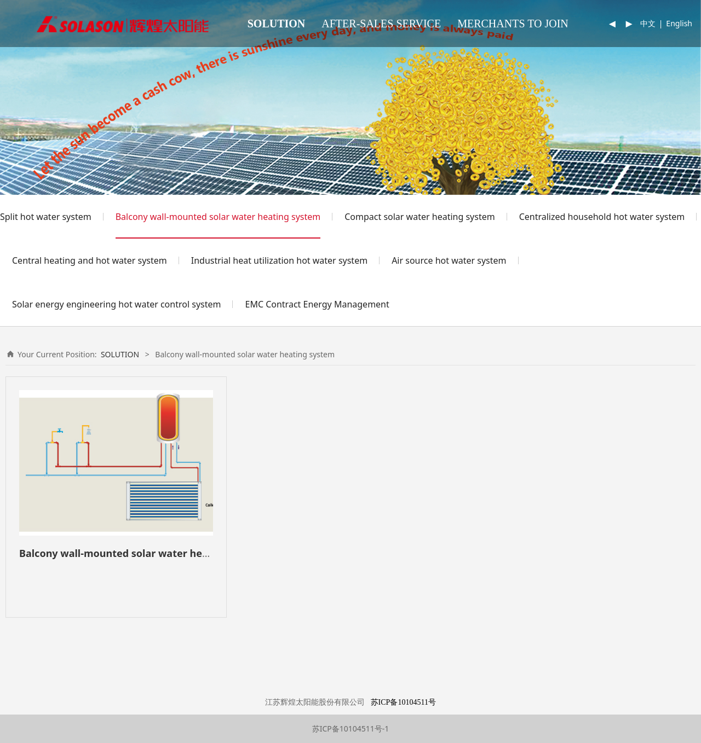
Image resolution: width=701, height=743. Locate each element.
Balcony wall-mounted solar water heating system (218, 217)
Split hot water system (45, 217)
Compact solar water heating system (419, 217)
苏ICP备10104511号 (403, 702)
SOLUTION (277, 24)
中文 (648, 23)
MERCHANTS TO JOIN (512, 24)
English (679, 23)
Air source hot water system (449, 260)
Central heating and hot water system (89, 260)
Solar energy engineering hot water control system (116, 304)
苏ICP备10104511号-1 (350, 728)
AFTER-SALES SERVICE (381, 24)
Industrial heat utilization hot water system (279, 260)
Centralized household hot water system (602, 217)
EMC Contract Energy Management (317, 304)
